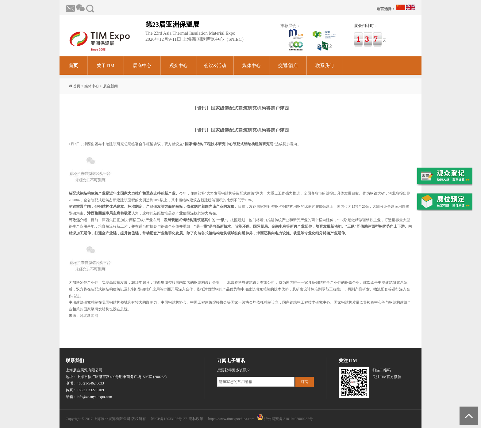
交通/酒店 (288, 65)
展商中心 (142, 65)
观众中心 (178, 65)
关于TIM (105, 65)
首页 (73, 65)
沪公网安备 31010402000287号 (288, 419)
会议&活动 (215, 65)
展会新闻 (110, 86)
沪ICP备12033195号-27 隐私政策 (177, 419)
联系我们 (324, 65)
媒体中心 (251, 65)
